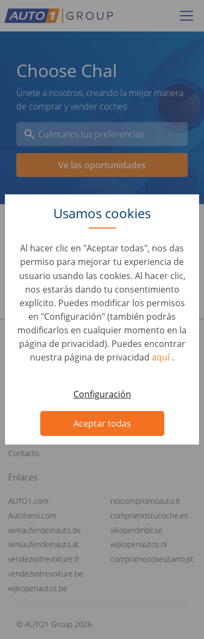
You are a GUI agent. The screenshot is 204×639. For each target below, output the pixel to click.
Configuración (102, 394)
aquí (162, 357)
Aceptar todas (102, 423)
